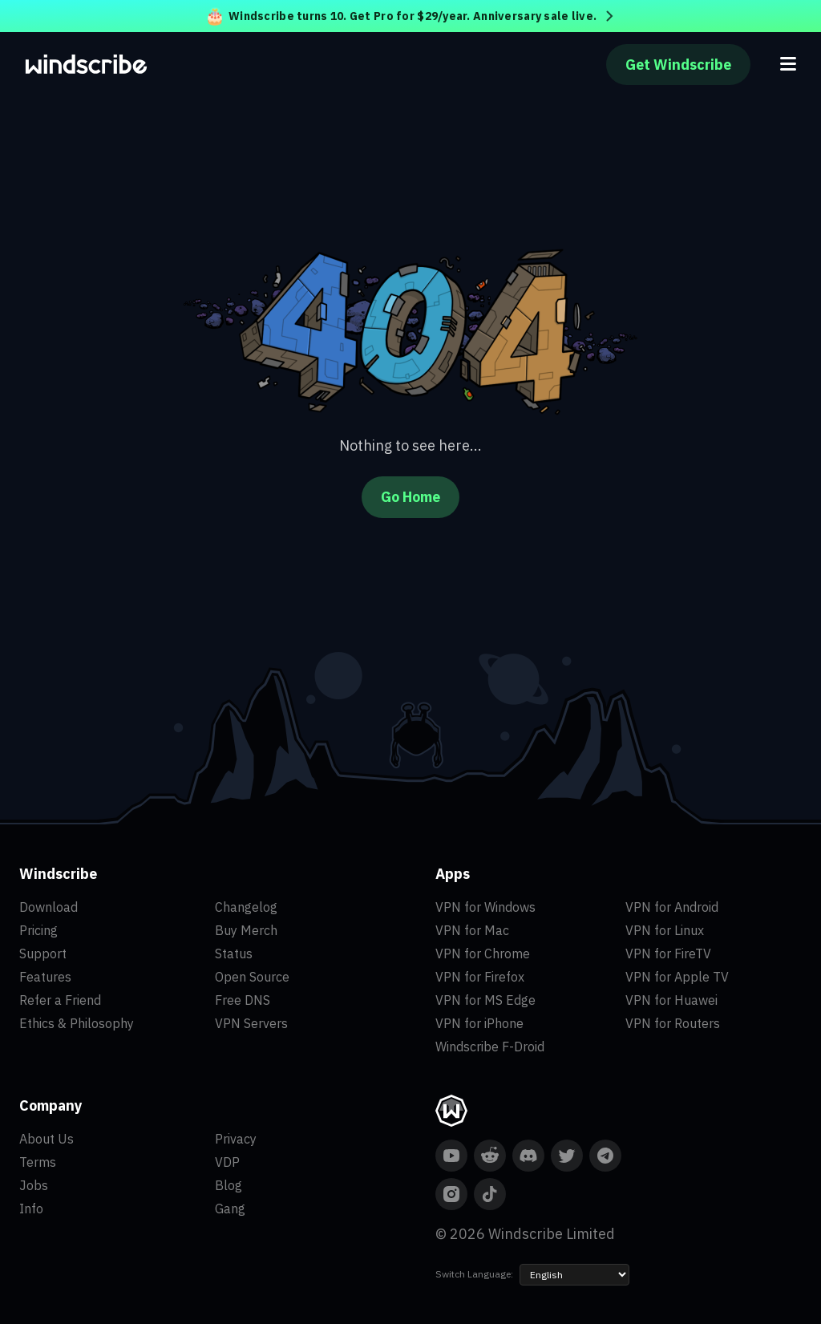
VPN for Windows (485, 907)
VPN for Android (671, 907)
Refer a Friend (60, 1000)
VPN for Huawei (671, 1000)
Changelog (246, 907)
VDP (227, 1162)
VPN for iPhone (479, 1023)
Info (31, 1209)
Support (43, 953)
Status (234, 953)
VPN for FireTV (668, 953)
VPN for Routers (672, 1023)
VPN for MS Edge (485, 1000)
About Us (46, 1139)
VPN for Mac (472, 930)
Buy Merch (246, 930)
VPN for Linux (664, 930)
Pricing (38, 930)
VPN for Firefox (479, 977)
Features (45, 977)
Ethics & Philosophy (76, 1023)
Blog (228, 1185)
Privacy (236, 1139)
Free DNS (242, 1000)
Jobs (33, 1185)
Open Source (252, 977)
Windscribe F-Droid (489, 1047)
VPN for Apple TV (677, 977)
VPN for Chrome (482, 953)
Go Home (410, 497)
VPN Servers (251, 1023)
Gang (230, 1209)
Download (48, 907)
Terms (37, 1162)
